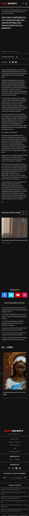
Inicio (3, 10)
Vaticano (10, 51)
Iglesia (6, 10)
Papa (6, 51)
